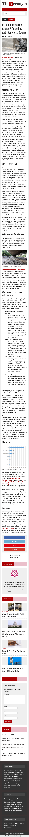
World (7, 666)
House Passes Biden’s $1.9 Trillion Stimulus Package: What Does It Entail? (13, 634)
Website (6, 716)
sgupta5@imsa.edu (15, 810)
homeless (16, 37)
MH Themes (21, 833)
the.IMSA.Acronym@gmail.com (12, 804)
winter (22, 37)
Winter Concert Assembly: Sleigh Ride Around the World (13, 615)
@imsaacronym (8, 827)
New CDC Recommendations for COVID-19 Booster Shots (12, 669)
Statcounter (3, 836)
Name (5, 706)
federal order (22, 179)
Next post (14, 557)
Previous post (15, 556)
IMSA (3, 611)
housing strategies (8, 528)
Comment (6, 694)
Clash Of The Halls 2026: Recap (9, 735)
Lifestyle (4, 648)
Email (5, 711)
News (6, 611)
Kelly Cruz (10, 57)
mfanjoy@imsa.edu (9, 812)
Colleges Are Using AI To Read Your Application (13, 744)
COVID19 (10, 37)
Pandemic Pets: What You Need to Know (13, 652)
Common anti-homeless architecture (13, 269)
